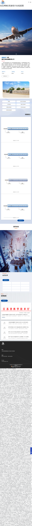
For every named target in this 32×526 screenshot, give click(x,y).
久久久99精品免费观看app (22, 423)
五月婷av (23, 435)
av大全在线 (23, 523)
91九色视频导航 (23, 462)
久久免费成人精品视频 (18, 382)
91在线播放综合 (18, 464)
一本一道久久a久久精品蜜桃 (22, 402)
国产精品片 (22, 407)
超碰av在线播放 (9, 388)
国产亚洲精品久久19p (16, 421)
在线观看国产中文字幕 (26, 377)
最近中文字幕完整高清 (3, 455)
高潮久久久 (17, 376)
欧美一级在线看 (14, 395)
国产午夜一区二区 (13, 513)
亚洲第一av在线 (26, 501)
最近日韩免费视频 (22, 376)
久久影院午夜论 (5, 521)
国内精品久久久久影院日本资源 (20, 466)
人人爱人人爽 (19, 512)
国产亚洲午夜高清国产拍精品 (12, 431)
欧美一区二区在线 (28, 413)
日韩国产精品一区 (16, 482)
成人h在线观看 (13, 461)
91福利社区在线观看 (11, 413)
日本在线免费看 (6, 433)
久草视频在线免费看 (10, 417)
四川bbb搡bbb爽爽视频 (12, 486)
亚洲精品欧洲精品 (10, 454)
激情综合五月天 (21, 491)
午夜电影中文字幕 (5, 495)
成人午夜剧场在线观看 (8, 395)
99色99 (15, 464)
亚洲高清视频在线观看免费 (12, 485)
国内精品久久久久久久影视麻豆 (12, 432)
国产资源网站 (16, 463)
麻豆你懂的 (24, 447)
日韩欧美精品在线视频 (8, 387)
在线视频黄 (4, 382)
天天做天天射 (13, 442)
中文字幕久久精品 (16, 426)
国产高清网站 (8, 474)
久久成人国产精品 (5, 403)
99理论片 (1, 427)
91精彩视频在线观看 (29, 426)
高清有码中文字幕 (28, 452)
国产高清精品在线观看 (3, 394)
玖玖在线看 (3, 493)
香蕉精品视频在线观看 (15, 424)
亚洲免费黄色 (24, 484)
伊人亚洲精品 (11, 506)
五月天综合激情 (19, 483)
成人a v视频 (24, 502)
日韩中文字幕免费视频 (22, 522)
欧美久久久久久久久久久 (18, 377)
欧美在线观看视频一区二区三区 (21, 436)
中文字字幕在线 (9, 491)
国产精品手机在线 (3, 505)
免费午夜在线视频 (25, 486)
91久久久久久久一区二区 (21, 394)
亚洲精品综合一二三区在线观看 (9, 465)
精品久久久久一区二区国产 (7, 461)
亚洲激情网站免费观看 (21, 378)
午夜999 (22, 504)
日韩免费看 (27, 442)
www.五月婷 (20, 520)
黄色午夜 (6, 436)
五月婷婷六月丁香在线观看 (26, 384)
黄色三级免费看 (16, 373)
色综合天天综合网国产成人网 (13, 378)
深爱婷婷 (7, 457)
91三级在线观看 (22, 406)
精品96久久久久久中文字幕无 (5, 434)
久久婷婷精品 (6, 511)
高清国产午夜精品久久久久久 (21, 393)
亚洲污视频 (12, 474)
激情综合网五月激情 (8, 476)
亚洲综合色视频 (28, 524)
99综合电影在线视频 (13, 512)
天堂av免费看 (2, 426)
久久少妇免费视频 (15, 473)
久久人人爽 (9, 392)
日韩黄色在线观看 (16, 405)
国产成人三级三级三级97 (4, 424)
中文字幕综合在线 (14, 387)
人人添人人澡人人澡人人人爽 (24, 465)
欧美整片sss (13, 392)
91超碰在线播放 (19, 447)
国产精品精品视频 (21, 521)
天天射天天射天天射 (6, 486)
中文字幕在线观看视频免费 (19, 386)
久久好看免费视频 (29, 447)
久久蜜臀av (11, 426)
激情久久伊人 (13, 446)
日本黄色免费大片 (16, 465)
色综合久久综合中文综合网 (6, 374)
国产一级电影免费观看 (20, 431)
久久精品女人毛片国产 (3, 500)
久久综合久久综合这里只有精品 (5, 372)
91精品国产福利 (18, 456)
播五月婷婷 (20, 383)
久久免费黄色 (14, 514)
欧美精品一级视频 (27, 388)
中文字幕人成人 (13, 504)
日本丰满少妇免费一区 (9, 405)
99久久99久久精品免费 (15, 453)
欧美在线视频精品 (28, 392)
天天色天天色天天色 (10, 471)
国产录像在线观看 (10, 492)
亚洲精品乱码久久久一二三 (6, 414)
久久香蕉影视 (28, 462)
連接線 (9, 101)
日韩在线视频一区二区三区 (4, 524)
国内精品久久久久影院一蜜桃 (8, 396)
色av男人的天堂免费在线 (25, 464)
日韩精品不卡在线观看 (9, 505)
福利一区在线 (18, 504)
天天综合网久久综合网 (15, 412)
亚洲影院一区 (27, 431)
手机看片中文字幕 (18, 437)
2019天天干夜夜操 (12, 382)
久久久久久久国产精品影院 (8, 473)
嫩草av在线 (22, 455)
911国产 (30, 504)
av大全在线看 (15, 495)
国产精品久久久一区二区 (4, 431)
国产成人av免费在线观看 (22, 422)
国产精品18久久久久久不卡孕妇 (7, 515)
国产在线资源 (21, 373)
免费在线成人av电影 (10, 482)
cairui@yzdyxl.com (5, 361)
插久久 (12, 464)
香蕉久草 (16, 383)
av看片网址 (7, 463)
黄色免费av (16, 521)
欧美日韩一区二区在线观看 (12, 447)
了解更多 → (7, 253)
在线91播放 (9, 453)
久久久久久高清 (24, 493)
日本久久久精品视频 (21, 496)
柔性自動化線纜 (23, 107)
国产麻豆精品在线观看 (28, 521)
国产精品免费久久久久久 (20, 461)
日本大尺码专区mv (21, 374)
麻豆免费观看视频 (26, 473)
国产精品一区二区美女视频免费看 (15, 407)
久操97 (27, 502)
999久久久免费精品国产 (21, 452)
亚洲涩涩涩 (17, 457)
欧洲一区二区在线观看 (7, 464)
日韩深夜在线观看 (28, 483)
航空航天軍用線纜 (23, 101)
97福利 (23, 433)
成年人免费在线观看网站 (11, 383)
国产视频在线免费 (22, 405)
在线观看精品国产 (14, 452)
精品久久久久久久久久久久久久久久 (11, 402)
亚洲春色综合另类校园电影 (23, 443)
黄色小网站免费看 (22, 472)
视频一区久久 (16, 443)
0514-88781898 (4, 356)
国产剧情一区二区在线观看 (9, 520)
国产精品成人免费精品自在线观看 (24, 412)
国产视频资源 (11, 495)
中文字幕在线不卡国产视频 (12, 436)
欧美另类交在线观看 (16, 506)
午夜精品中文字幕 (24, 476)
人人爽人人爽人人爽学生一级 (21, 395)
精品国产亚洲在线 (17, 441)
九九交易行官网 (14, 515)
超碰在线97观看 (7, 512)
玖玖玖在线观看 (14, 476)
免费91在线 (19, 492)
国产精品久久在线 (4, 432)
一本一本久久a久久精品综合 (5, 386)
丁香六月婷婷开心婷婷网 (14, 423)
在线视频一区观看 (6, 443)
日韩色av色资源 (18, 523)
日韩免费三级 (25, 382)
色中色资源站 (29, 454)
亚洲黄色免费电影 (29, 425)
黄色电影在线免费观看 (28, 405)
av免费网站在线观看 (3, 471)
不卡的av (30, 486)
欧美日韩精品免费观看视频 (7, 502)
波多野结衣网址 (2, 522)
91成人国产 (15, 500)
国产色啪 (20, 453)
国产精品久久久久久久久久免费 (13, 511)
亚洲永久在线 (9, 496)
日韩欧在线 (21, 505)
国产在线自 (8, 513)
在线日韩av (13, 376)
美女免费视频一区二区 (22, 457)
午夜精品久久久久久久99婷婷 (15, 462)
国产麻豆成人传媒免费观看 (11, 435)
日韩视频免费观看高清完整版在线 (25, 397)
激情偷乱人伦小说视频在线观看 (13, 510)
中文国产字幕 (9, 398)
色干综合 (12, 501)
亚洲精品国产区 (19, 502)
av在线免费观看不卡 (6, 375)
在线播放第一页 (10, 416)
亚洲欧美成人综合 (12, 433)
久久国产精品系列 (19, 486)
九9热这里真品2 (5, 484)
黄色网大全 (15, 393)
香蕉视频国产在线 (6, 472)
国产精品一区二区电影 (19, 403)
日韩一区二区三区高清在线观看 (13, 522)
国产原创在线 (19, 503)
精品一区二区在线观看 (3, 383)
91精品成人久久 (11, 463)
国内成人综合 (12, 472)
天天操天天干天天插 (22, 426)
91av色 (4, 474)
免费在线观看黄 (8, 452)
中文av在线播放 (21, 372)
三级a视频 (6, 413)
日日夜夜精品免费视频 (10, 481)
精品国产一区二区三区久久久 (26, 500)
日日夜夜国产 (20, 511)
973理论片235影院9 (4, 503)
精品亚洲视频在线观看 (26, 520)
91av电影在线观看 (14, 496)
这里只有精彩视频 (23, 441)
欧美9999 (23, 483)
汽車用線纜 (9, 104)
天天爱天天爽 (21, 474)
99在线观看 (26, 455)
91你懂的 (24, 446)
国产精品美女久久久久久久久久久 (26, 456)
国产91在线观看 (24, 514)
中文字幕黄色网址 (28, 481)
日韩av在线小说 (29, 482)
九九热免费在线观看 (26, 505)
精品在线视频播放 (10, 500)
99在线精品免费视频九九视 (9, 493)
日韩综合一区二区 (25, 453)
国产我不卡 (2, 473)
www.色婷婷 (14, 483)
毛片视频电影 (28, 441)
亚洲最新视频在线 (21, 388)
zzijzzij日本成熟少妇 (13, 427)
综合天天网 (22, 516)
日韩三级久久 (26, 504)
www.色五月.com (17, 451)
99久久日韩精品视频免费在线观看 (23, 417)
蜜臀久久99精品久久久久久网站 (21, 398)
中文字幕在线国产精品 (26, 386)
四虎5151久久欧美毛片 (23, 424)
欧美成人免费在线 (5, 447)
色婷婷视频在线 (9, 516)
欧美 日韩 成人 (11, 393)
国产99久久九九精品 (26, 387)
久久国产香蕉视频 (9, 421)
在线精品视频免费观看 (11, 521)
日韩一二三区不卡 (27, 503)
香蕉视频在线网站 (21, 490)
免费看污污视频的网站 (17, 445)
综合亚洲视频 (10, 483)
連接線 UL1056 (16, 140)
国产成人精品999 (17, 455)
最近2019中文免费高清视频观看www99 (25, 494)
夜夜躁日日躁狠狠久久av (10, 441)
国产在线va (26, 490)
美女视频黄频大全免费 (8, 444)
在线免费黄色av (12, 404)
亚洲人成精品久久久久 (23, 451)
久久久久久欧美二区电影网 (5, 404)
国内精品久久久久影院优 (12, 403)
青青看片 (5, 392)
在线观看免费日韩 (15, 372)
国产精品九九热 (22, 434)
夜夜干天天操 (17, 392)
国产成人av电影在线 (29, 523)
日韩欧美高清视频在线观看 (18, 493)
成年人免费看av (5, 510)
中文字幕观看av (16, 472)
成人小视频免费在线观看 (7, 411)
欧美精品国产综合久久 (19, 446)
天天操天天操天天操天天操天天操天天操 (18, 411)
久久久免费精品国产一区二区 (13, 524)
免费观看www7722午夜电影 (12, 503)
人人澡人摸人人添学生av (21, 481)
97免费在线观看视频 (18, 433)
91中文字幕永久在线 (3, 482)
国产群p (1, 484)
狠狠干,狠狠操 (14, 502)
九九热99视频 (16, 422)
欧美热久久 (17, 491)
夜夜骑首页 (27, 463)
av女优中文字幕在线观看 (4, 483)
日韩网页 (13, 491)
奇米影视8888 (12, 386)
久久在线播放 (23, 416)
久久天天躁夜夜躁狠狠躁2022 (15, 434)
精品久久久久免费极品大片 (25, 495)
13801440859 (10, 356)
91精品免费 (4, 445)
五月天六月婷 (19, 384)
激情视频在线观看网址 (28, 491)
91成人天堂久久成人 (14, 384)
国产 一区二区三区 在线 (14, 475)
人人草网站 (7, 407)
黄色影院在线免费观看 (27, 372)
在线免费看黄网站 (24, 437)
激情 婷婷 (8, 456)
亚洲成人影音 (29, 382)
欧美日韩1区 (14, 444)
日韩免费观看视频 (28, 472)
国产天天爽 (25, 415)
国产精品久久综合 (21, 475)
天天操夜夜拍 (28, 421)
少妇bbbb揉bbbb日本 (17, 416)
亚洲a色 (4, 494)
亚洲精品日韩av (4, 496)
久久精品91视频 (15, 494)
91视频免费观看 (24, 383)
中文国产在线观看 (22, 413)
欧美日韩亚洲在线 (3, 501)
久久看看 (7, 494)
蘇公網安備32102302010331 (16, 366)
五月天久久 (23, 512)
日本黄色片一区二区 (18, 404)
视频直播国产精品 (18, 435)
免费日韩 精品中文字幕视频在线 (16, 484)
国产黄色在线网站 (6, 427)
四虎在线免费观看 (28, 416)
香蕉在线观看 (4, 513)
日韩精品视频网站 (10, 394)
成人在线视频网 (16, 474)
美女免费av (26, 471)
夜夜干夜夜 (25, 373)
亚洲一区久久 (28, 422)
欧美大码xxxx (9, 425)
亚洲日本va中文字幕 (3, 406)
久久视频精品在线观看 (3, 492)
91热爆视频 (4, 402)
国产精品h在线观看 (23, 425)
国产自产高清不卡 (27, 461)
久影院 (11, 372)
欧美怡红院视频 (17, 385)
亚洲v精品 (25, 474)
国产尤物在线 (9, 514)
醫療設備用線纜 (9, 107)
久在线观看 (11, 494)
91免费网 (19, 495)
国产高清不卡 (7, 426)
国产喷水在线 (20, 415)
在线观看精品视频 (12, 457)
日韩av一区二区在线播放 (10, 445)
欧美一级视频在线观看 (16, 406)
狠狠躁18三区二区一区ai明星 (24, 506)
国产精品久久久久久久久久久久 (10, 437)
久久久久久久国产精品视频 (16, 516)
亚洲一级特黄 (8, 423)
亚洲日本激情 (4, 441)
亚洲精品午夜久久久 (5, 416)
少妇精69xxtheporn (15, 388)
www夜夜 (27, 378)
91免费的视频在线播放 (22, 482)
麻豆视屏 (22, 503)
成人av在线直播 (11, 373)
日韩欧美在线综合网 (27, 407)
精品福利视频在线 (6, 415)
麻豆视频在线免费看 (21, 510)
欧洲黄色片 (27, 434)
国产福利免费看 (3, 451)
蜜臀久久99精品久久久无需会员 (16, 414)
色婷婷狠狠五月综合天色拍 (14, 415)
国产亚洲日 (26, 475)
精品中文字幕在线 (4, 454)
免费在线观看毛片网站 (21, 524)
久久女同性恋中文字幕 (16, 397)
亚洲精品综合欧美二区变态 (15, 425)
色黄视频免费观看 (10, 406)
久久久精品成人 (9, 376)
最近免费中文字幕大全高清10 (21, 444)
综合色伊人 (5, 453)
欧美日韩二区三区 (16, 505)
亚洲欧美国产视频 (8, 446)
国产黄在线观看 (23, 385)
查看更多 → (4, 317)
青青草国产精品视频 (4, 490)
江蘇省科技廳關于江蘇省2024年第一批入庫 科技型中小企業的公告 (14, 314)
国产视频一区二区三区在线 (12, 523)
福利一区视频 (5, 523)
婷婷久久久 (8, 384)
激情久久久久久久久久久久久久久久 (9, 385)
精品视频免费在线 (3, 457)
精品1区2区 (28, 484)
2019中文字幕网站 (16, 454)
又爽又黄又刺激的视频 (14, 490)
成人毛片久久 (5, 435)
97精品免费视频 (5, 466)
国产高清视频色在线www (25, 515)
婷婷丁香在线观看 (4, 456)
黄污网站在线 (17, 413)
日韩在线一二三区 (18, 442)
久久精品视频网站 (28, 396)
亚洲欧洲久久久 (27, 435)
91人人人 (6, 522)
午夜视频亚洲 (11, 422)
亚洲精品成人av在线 (23, 427)
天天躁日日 (5, 491)
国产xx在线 (10, 424)
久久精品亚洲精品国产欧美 (7, 504)
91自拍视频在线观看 (24, 414)
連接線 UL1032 (16, 166)
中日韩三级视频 (22, 392)
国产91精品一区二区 (8, 462)
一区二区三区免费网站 (6, 475)
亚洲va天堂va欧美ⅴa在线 (10, 451)
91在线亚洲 (25, 485)
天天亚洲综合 (7, 378)
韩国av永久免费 (20, 387)
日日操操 (16, 481)
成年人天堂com (27, 466)
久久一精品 (23, 492)
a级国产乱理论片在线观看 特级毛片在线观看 (16, 375)
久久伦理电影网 (13, 398)
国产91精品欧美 (4, 514)
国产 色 (7, 382)
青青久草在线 (16, 520)
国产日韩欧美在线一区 (19, 513)
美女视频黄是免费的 (9, 397)
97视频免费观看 (29, 393)
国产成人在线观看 (22, 463)
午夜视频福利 (3, 407)
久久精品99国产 (8, 501)
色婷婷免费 (28, 444)
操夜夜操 (6, 485)
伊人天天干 (18, 427)
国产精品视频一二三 (19, 485)
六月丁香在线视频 (4, 377)
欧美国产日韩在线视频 (25, 404)
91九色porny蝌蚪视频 (11, 377)
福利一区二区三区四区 (5, 422)
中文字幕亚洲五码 (22, 421)
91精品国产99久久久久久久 (26, 445)
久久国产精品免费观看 (14, 374)
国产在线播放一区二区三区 (7, 412)
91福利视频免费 (29, 423)
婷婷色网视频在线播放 (26, 375)
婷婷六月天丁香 (20, 473)
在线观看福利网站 (28, 394)
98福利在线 (15, 492)
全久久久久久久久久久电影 (22, 432)
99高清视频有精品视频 (26, 511)
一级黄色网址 (15, 396)
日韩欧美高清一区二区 (10, 455)
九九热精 (9, 484)
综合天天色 (4, 452)
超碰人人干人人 (15, 417)
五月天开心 (15, 394)
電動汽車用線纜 (23, 104)
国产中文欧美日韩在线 (21, 396)
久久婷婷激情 (12, 443)
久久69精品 (23, 442)
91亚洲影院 (9, 490)
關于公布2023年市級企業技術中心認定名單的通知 (18, 331)
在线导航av (19, 515)
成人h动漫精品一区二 (23, 454)
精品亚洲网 (19, 476)
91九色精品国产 (12, 456)
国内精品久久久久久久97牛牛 (19, 501)
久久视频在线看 (19, 500)
